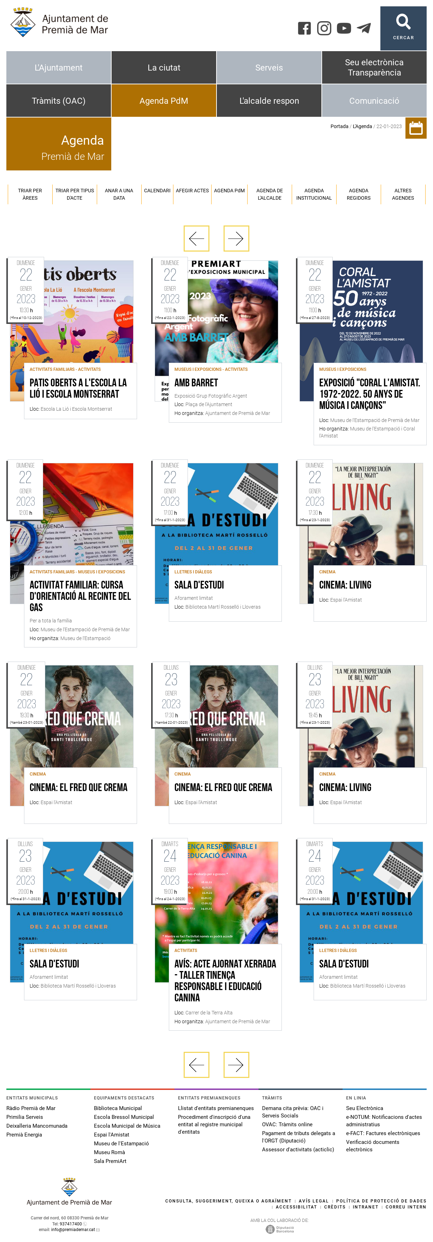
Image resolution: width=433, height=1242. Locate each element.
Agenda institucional (314, 194)
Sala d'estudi (199, 585)
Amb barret (196, 383)
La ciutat (164, 68)
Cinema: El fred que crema (78, 788)
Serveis (269, 68)
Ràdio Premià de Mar (30, 1108)
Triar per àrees (30, 194)
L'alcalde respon (269, 101)
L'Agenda (362, 126)
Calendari (157, 190)
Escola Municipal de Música (127, 1126)
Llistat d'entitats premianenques (216, 1108)
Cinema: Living (345, 585)
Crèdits (335, 1207)
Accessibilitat (296, 1207)
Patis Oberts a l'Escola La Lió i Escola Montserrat (78, 389)
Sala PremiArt (110, 1161)
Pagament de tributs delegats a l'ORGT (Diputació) (298, 1137)
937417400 (71, 1224)
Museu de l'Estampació (121, 1143)
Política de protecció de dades (381, 1201)
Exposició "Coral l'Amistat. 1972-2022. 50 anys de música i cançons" (369, 395)
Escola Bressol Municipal (124, 1117)
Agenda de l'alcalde (269, 194)
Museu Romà (109, 1152)
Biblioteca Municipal (118, 1108)
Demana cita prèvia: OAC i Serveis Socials (293, 1112)
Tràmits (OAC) (58, 101)
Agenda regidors (358, 194)
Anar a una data (119, 194)
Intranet (366, 1207)
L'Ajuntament (59, 68)
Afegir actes (192, 190)
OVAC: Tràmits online (287, 1124)
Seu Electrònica (364, 1108)
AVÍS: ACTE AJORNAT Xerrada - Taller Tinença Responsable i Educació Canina (225, 981)
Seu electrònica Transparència (374, 68)
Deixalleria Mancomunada (36, 1126)
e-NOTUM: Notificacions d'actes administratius (384, 1121)
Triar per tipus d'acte (74, 194)
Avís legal (314, 1201)
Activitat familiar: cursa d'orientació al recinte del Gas (80, 597)
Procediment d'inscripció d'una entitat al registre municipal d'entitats (214, 1124)
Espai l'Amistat (111, 1135)
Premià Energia (24, 1135)
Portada (340, 126)
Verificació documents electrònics (372, 1146)
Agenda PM (229, 190)
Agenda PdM (164, 101)
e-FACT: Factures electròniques (383, 1133)
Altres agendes (403, 194)
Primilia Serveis (24, 1117)
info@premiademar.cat (73, 1229)
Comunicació (374, 101)
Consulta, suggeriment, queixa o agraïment (228, 1201)
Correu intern (406, 1207)
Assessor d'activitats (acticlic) (298, 1149)
